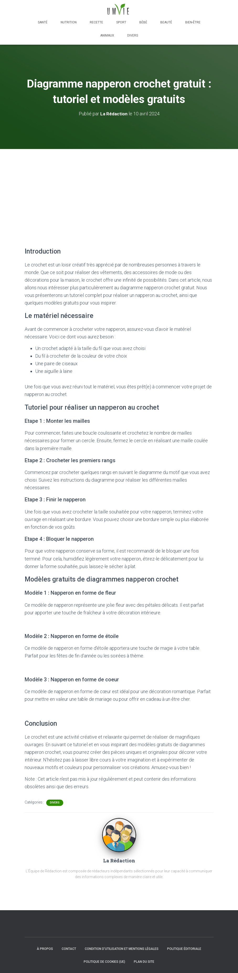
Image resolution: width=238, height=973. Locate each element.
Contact (69, 948)
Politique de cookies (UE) (104, 962)
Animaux (107, 35)
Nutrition (69, 22)
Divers (132, 35)
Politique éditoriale (184, 948)
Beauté (166, 22)
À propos (45, 948)
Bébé (143, 22)
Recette (96, 22)
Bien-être (192, 22)
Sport (121, 22)
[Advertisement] (119, 188)
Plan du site (144, 962)
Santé (42, 22)
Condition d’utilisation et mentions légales (121, 948)
